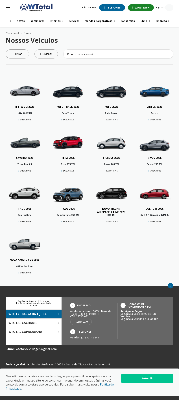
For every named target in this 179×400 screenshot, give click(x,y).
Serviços (74, 21)
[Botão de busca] (168, 54)
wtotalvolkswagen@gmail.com (36, 349)
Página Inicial (12, 33)
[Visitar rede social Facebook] (168, 8)
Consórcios (128, 21)
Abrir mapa (82, 322)
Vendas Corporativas (100, 21)
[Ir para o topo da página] (170, 285)
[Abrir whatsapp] (141, 7)
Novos (21, 21)
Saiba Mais (25, 119)
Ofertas (56, 21)
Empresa (162, 21)
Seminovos (37, 21)
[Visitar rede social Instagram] (171, 8)
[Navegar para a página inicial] (10, 21)
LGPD (145, 21)
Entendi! (147, 378)
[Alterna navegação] (8, 8)
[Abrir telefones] (112, 7)
